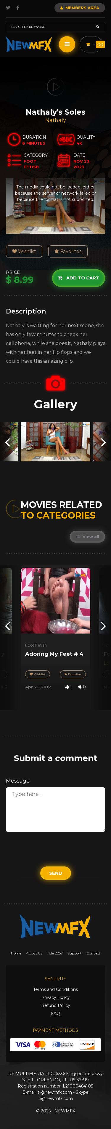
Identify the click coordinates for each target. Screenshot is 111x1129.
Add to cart (78, 278)
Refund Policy (55, 1005)
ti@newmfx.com (55, 1092)
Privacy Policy (55, 997)
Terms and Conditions (55, 989)
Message (18, 781)
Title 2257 (55, 953)
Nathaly (55, 120)
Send (55, 873)
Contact (93, 953)
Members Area (79, 7)
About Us (34, 953)
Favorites (67, 251)
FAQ (55, 1013)
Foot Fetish (36, 645)
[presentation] (7, 442)
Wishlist (24, 251)
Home (16, 953)
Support (74, 953)
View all (87, 536)
